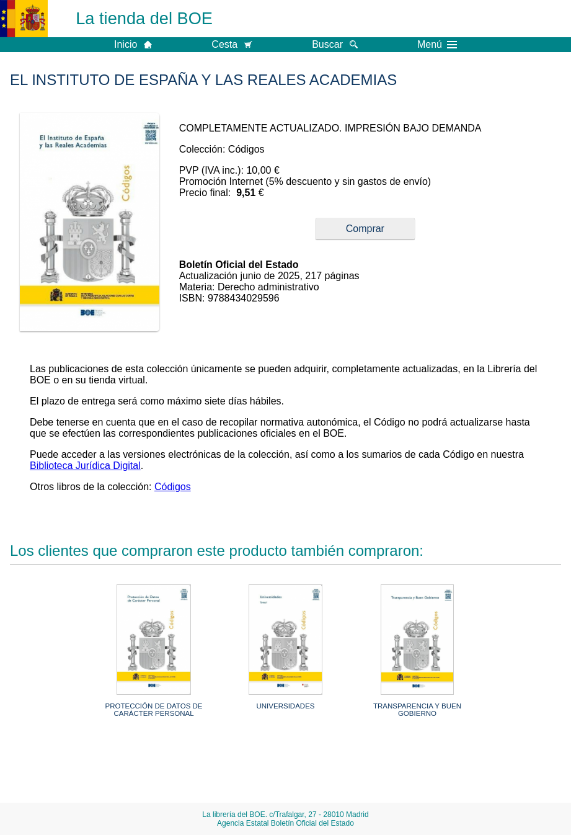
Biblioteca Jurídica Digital (85, 465)
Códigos (172, 486)
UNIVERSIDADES (285, 706)
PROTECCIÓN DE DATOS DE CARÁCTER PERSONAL (154, 709)
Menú (437, 45)
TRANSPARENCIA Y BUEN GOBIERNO (417, 709)
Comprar (365, 228)
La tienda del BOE (144, 18)
